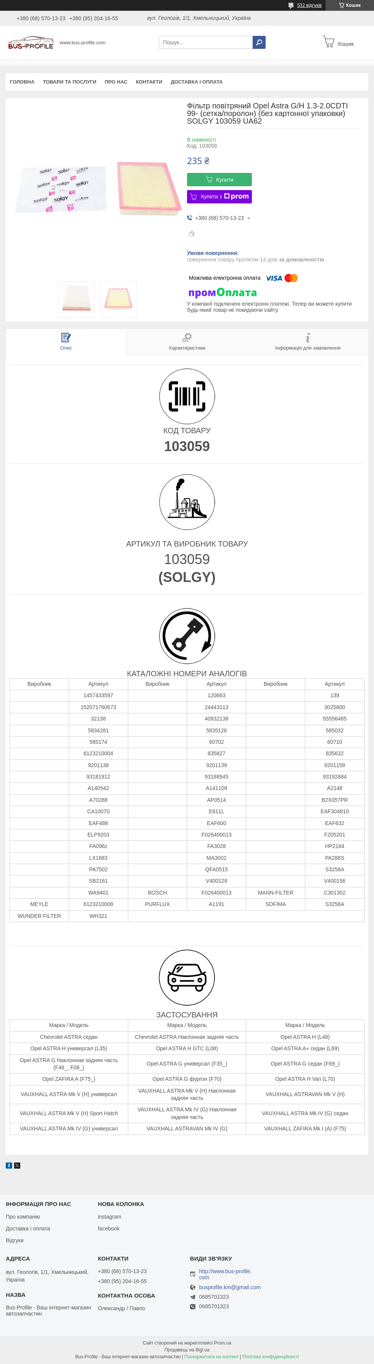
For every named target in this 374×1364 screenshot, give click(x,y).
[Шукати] (259, 42)
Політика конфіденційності (270, 1356)
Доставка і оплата (196, 82)
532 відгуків (309, 5)
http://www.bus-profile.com (225, 1274)
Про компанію (23, 1217)
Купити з (224, 196)
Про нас (116, 82)
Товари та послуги (69, 82)
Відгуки (15, 1240)
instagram (109, 1217)
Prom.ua (222, 1343)
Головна (22, 82)
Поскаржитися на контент (211, 1356)
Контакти (149, 82)
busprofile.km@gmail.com (230, 1287)
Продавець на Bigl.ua (187, 1350)
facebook (108, 1228)
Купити (225, 180)
